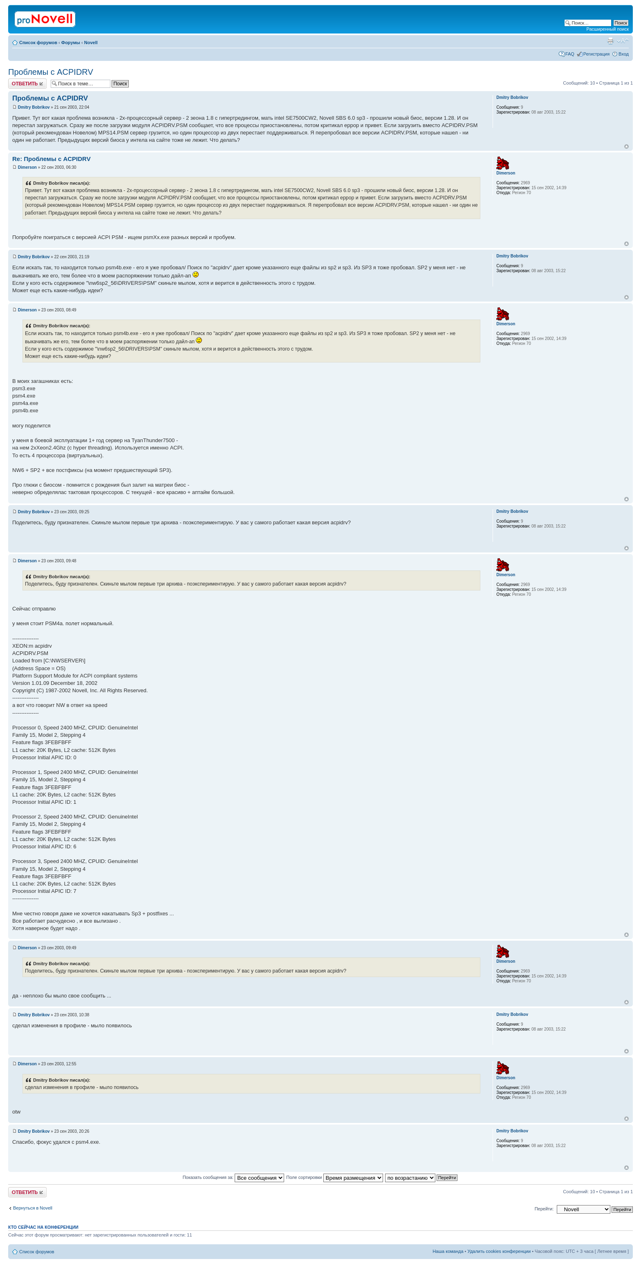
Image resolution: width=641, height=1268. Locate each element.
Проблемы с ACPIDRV (50, 71)
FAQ (569, 53)
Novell (91, 42)
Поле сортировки (334, 1177)
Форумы (70, 42)
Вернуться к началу (626, 146)
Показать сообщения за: (234, 1177)
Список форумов (38, 42)
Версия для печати (610, 41)
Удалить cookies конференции (499, 1251)
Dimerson (27, 167)
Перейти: (544, 1208)
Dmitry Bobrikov (34, 107)
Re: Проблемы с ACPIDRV (51, 158)
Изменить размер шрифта (623, 41)
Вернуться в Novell (32, 1207)
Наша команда (448, 1251)
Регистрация (596, 53)
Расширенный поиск (607, 29)
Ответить (27, 83)
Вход (624, 53)
